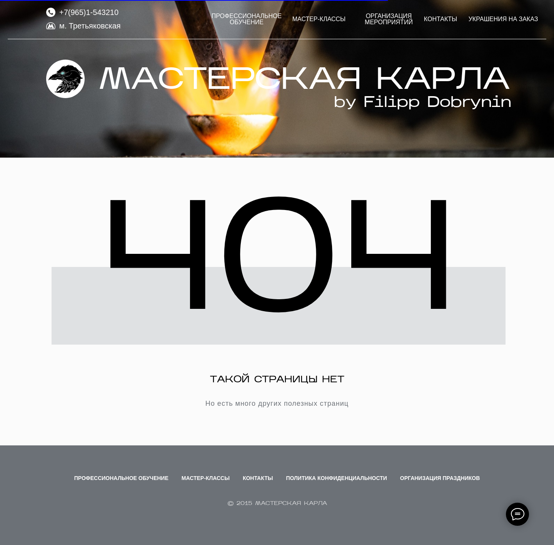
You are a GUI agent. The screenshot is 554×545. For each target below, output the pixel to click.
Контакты (258, 478)
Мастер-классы (206, 478)
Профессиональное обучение (121, 478)
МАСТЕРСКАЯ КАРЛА (304, 81)
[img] (65, 79)
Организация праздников (440, 478)
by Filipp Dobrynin (422, 103)
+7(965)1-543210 (88, 12)
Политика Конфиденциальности (336, 478)
